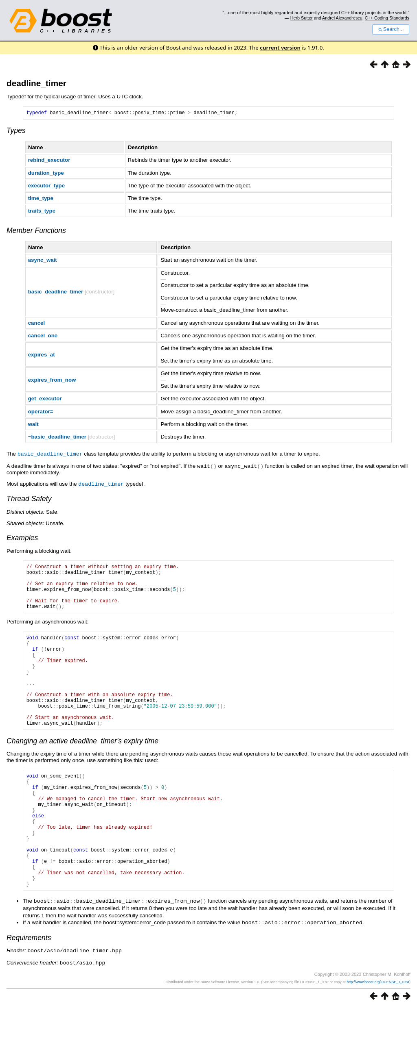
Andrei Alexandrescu (342, 17)
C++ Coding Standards (387, 17)
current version (280, 47)
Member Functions (36, 232)
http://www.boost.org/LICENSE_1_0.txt (378, 1034)
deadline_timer (36, 83)
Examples (22, 538)
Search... (391, 29)
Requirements (29, 990)
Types (16, 132)
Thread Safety (29, 499)
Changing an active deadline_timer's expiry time (82, 770)
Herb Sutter (301, 17)
